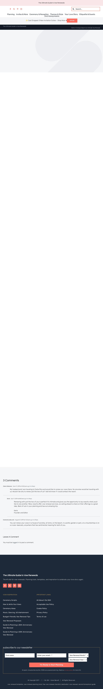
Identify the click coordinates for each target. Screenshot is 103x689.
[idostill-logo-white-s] (8, 564)
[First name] (20, 655)
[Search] (73, 9)
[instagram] (21, 9)
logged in (15, 542)
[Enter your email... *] (51, 655)
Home (73, 28)
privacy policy (69, 670)
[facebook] (10, 9)
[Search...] (85, 9)
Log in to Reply (31, 486)
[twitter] (14, 9)
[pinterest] (17, 9)
